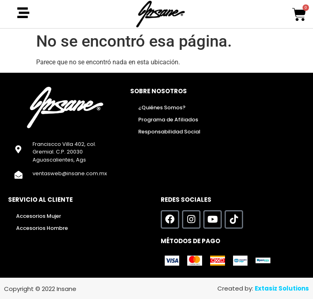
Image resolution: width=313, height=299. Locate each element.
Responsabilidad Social (169, 131)
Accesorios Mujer (38, 216)
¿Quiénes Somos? (162, 107)
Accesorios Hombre (42, 228)
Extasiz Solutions (282, 288)
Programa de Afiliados (168, 119)
